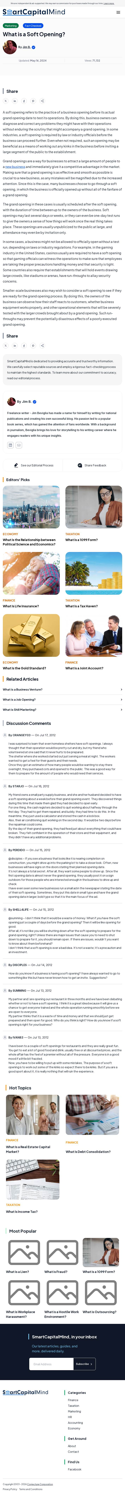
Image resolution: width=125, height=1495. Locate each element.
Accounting (75, 1422)
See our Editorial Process (33, 465)
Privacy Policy (10, 1489)
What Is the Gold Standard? (24, 668)
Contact (73, 1451)
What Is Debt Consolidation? (88, 1152)
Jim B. (27, 47)
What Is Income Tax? (22, 1211)
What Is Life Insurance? (21, 606)
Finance (9, 600)
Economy (10, 534)
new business (15, 167)
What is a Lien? (17, 1272)
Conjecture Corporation (40, 1484)
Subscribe (84, 1364)
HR (70, 1417)
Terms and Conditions (30, 1489)
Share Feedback (91, 465)
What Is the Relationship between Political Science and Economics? (29, 542)
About (72, 1446)
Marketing (74, 1411)
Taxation (72, 534)
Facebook (74, 1469)
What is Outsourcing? (100, 1312)
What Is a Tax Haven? (81, 606)
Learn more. (109, 3)
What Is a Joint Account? (84, 668)
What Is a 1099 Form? (81, 540)
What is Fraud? (56, 1272)
